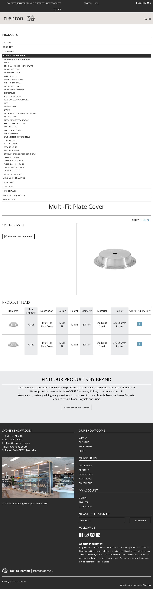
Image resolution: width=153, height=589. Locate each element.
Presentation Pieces (13, 130)
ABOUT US (84, 470)
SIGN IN (83, 497)
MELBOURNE (85, 446)
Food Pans (8, 186)
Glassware (8, 51)
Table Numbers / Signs (14, 164)
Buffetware (9, 182)
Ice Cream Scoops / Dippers (16, 100)
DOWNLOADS (86, 474)
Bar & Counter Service (14, 177)
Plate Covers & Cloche (14, 123)
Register (88, 3)
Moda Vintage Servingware (16, 120)
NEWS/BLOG (85, 478)
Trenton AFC (23, 3)
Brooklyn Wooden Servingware (18, 66)
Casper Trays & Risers (13, 79)
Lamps (7, 110)
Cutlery (7, 42)
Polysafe (11, 3)
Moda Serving (10, 117)
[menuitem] (11, 3)
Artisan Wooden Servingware (17, 59)
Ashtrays (8, 62)
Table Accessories (12, 157)
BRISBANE (84, 442)
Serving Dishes (10, 147)
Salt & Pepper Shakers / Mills (17, 137)
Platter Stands (11, 127)
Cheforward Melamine (14, 90)
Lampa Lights (10, 106)
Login (96, 3)
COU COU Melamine (12, 73)
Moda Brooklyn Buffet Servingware (20, 113)
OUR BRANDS (85, 465)
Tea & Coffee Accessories (15, 167)
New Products (53, 3)
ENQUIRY (143, 2)
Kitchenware (9, 191)
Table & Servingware (14, 55)
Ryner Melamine (11, 133)
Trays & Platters (11, 171)
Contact (56, 9)
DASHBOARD (85, 506)
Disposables (9, 93)
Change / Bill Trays (12, 86)
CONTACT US (85, 483)
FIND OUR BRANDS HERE (76, 407)
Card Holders (10, 76)
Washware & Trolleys (14, 195)
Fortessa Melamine (12, 96)
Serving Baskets (11, 140)
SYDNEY (83, 437)
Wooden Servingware (13, 174)
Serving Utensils (11, 150)
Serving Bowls (10, 144)
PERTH (82, 451)
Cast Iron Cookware (13, 83)
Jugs (6, 103)
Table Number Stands (13, 160)
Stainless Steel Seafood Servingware (20, 154)
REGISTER (83, 502)
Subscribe (140, 520)
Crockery (8, 47)
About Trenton (37, 3)
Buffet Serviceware (12, 69)
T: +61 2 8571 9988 (12, 436)
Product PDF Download (18, 236)
